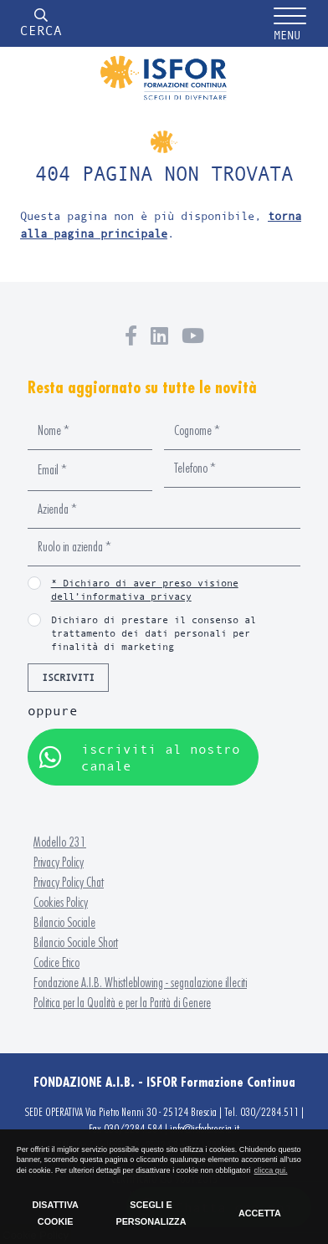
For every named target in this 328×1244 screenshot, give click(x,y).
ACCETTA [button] (259, 1213)
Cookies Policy (60, 902)
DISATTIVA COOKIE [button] (55, 1213)
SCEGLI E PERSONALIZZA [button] (150, 1213)
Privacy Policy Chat (68, 882)
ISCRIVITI (68, 677)
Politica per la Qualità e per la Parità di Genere (122, 1003)
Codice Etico (56, 962)
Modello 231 (59, 842)
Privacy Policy (58, 862)
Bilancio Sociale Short (75, 942)
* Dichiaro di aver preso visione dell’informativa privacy (144, 589)
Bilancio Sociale (64, 922)
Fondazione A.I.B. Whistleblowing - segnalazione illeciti (140, 983)
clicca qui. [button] (271, 1170)
